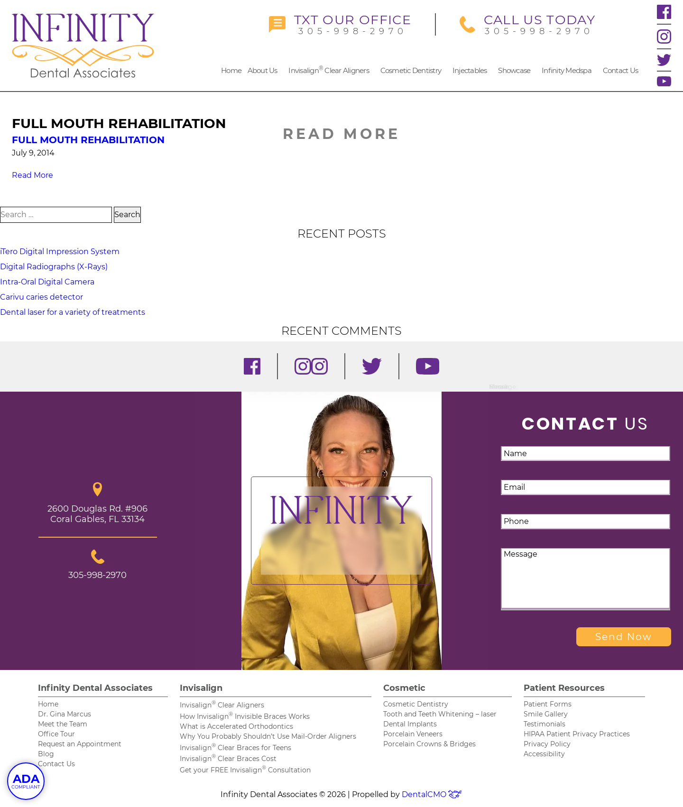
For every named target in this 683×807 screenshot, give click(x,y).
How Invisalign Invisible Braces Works (245, 716)
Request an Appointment (79, 744)
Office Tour (56, 734)
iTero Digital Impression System (60, 251)
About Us (262, 70)
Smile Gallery (546, 714)
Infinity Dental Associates (95, 688)
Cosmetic (404, 688)
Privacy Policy (547, 744)
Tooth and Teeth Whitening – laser (440, 714)
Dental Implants (410, 724)
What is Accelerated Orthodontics (236, 726)
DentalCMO (432, 794)
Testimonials (544, 724)
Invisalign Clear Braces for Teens (235, 747)
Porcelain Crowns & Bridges (429, 744)
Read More (32, 175)
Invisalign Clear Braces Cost (228, 758)
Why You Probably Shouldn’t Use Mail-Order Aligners (268, 736)
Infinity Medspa (566, 70)
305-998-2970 (340, 24)
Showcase (514, 70)
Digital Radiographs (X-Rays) (54, 266)
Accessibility (544, 754)
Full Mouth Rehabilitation (88, 140)
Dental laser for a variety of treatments (72, 312)
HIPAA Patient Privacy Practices (577, 734)
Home (231, 70)
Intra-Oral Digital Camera (47, 281)
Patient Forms (548, 704)
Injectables (469, 70)
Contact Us (620, 70)
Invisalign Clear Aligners (328, 69)
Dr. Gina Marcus (64, 714)
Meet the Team (62, 724)
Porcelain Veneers (413, 734)
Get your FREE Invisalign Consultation (245, 770)
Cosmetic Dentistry (411, 70)
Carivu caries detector (41, 297)
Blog (46, 754)
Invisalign (201, 688)
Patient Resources (564, 688)
